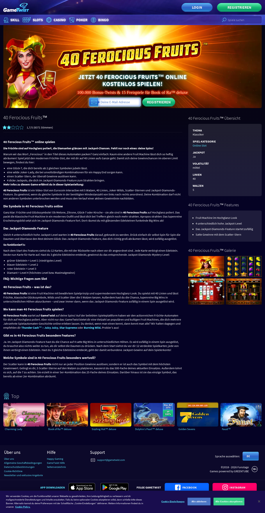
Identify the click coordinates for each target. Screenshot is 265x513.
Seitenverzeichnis (56, 467)
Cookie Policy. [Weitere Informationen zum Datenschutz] (22, 508)
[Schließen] (259, 503)
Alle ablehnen (199, 503)
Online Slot (199, 145)
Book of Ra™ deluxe (59, 429)
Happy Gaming (55, 458)
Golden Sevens (187, 429)
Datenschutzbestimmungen (19, 467)
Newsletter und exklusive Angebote (23, 475)
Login (197, 7)
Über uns (9, 458)
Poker (78, 20)
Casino (55, 20)
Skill (11, 20)
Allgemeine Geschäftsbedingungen (23, 463)
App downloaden (52, 487)
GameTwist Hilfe (56, 463)
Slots (32, 20)
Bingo (99, 20)
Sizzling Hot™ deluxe (104, 429)
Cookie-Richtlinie (13, 471)
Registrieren (239, 7)
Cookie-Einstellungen (173, 503)
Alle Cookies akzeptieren (228, 503)
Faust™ (226, 429)
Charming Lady (13, 429)
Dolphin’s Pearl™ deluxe (149, 429)
